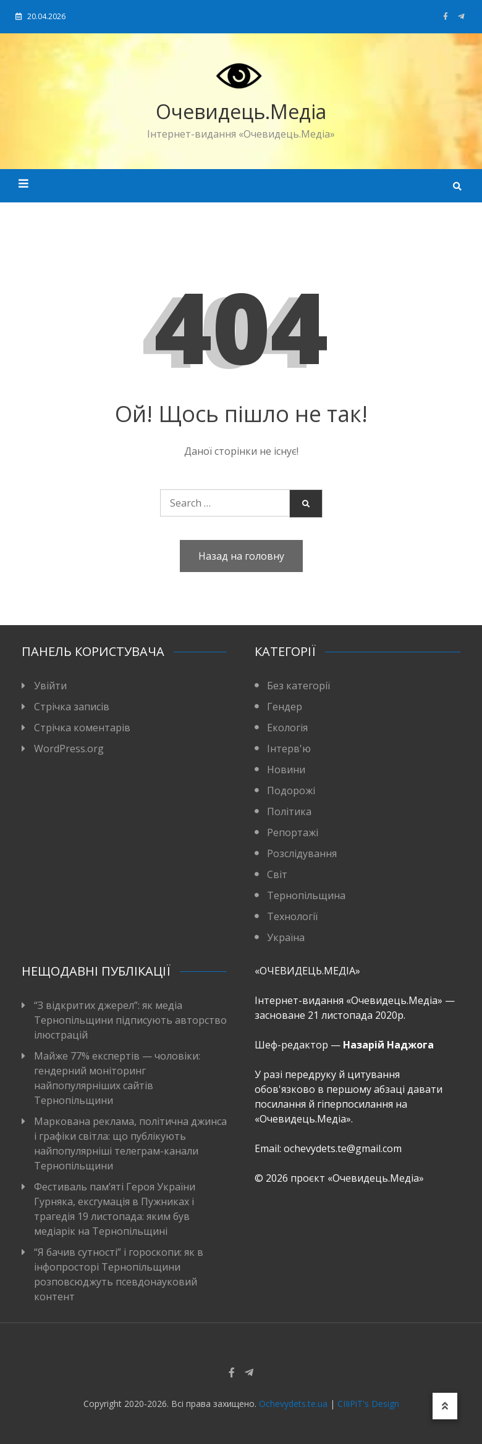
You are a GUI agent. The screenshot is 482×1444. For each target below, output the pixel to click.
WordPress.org (69, 748)
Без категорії (298, 685)
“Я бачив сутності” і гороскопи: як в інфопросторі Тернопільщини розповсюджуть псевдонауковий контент (118, 1274)
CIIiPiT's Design (368, 1403)
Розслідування (302, 853)
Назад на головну (241, 556)
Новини (286, 769)
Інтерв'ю (289, 748)
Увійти (50, 685)
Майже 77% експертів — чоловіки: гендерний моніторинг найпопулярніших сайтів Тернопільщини (117, 1078)
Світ (277, 874)
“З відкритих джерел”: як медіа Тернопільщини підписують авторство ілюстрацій (130, 1020)
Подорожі (291, 790)
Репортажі (292, 832)
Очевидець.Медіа (241, 111)
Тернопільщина (306, 895)
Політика (289, 811)
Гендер (284, 706)
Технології (292, 916)
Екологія (287, 727)
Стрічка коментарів (82, 727)
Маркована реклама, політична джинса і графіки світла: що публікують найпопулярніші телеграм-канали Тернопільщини (130, 1143)
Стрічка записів (71, 706)
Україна (286, 937)
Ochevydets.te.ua (293, 1403)
